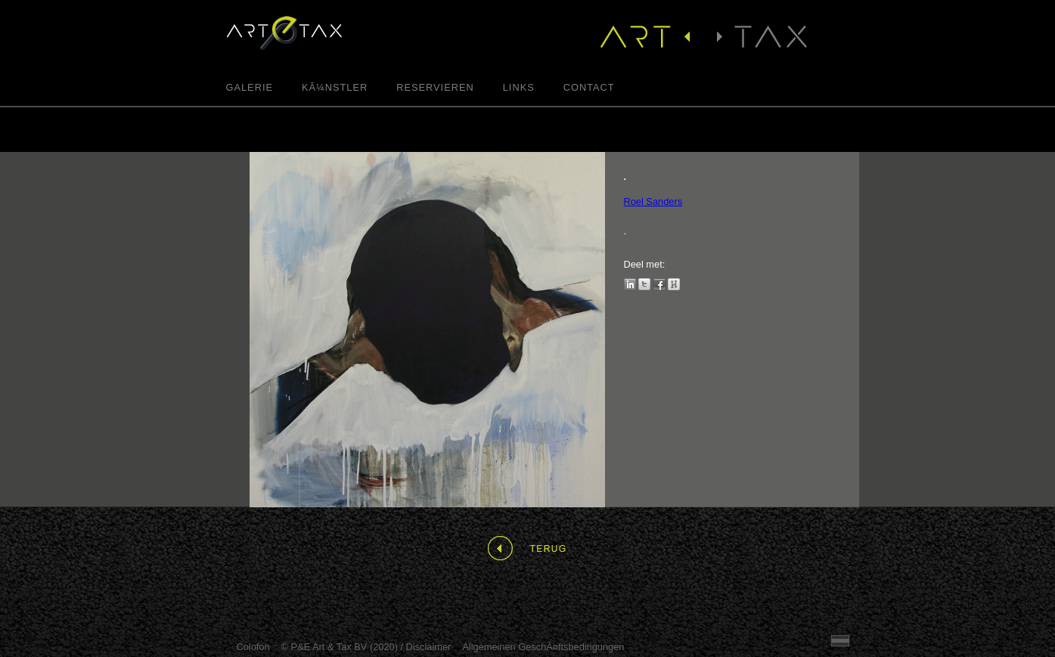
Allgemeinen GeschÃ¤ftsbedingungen (543, 646)
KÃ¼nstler (335, 88)
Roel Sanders (653, 201)
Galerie (249, 88)
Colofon (253, 646)
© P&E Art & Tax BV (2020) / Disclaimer (366, 646)
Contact (589, 88)
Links (519, 88)
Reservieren (435, 88)
